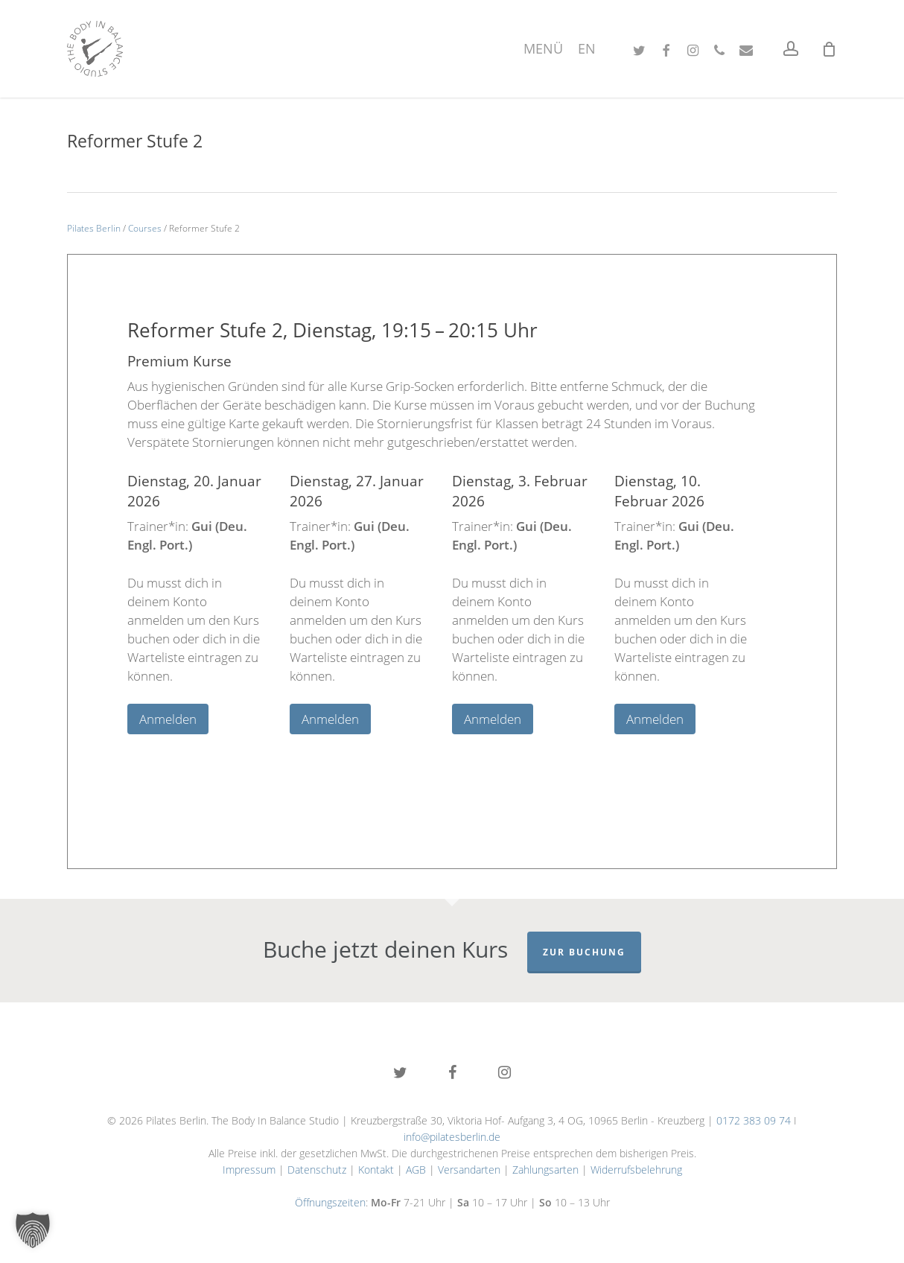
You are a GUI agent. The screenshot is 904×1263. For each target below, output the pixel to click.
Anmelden (168, 719)
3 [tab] (452, 752)
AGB (416, 1169)
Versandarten (469, 1169)
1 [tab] (407, 752)
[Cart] (829, 49)
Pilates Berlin (94, 228)
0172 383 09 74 (753, 1120)
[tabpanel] (208, 602)
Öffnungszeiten (330, 1202)
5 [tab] (496, 752)
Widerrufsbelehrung (636, 1169)
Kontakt (376, 1169)
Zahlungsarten (545, 1169)
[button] (33, 1230)
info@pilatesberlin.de (452, 1137)
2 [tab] (429, 752)
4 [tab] (474, 752)
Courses (145, 228)
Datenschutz (316, 1169)
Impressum (249, 1169)
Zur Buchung (584, 952)
